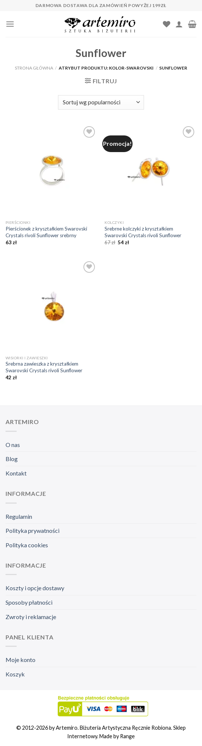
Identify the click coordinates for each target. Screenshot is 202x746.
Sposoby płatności (29, 602)
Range (127, 736)
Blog (12, 458)
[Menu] (10, 24)
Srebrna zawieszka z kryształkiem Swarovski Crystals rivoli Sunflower (44, 367)
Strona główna (34, 68)
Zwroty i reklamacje (31, 616)
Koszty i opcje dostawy (35, 587)
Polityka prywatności (32, 530)
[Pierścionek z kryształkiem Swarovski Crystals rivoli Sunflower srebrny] (51, 170)
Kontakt (16, 473)
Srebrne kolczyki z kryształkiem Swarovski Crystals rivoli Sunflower (143, 232)
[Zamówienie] (101, 102)
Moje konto (20, 659)
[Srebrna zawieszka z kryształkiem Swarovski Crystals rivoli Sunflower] (51, 305)
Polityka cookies (27, 544)
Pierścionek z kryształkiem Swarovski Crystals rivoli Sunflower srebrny (46, 232)
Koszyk (15, 674)
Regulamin (19, 516)
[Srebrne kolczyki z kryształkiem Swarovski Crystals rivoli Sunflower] (150, 170)
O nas (13, 444)
